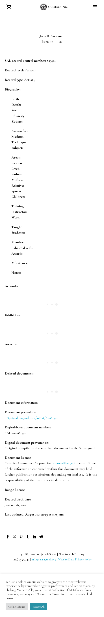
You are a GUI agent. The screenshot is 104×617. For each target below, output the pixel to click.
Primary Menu (95, 6)
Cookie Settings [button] (16, 606)
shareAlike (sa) (64, 463)
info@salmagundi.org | (44, 559)
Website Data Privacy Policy (75, 559)
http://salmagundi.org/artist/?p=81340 (31, 418)
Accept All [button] (39, 606)
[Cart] (9, 7)
